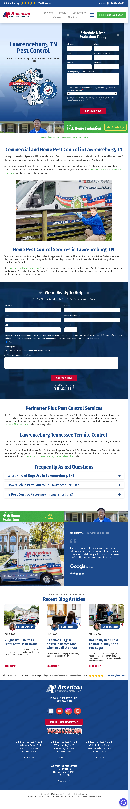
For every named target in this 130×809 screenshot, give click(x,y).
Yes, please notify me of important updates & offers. (28, 350)
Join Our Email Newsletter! (64, 722)
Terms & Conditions (44, 796)
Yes (8, 342)
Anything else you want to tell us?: (80, 71)
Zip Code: (98, 62)
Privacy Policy (60, 796)
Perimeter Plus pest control (17, 424)
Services (48, 12)
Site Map (30, 796)
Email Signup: (9, 346)
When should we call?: (103, 53)
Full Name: (71, 44)
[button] (123, 802)
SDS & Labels (73, 796)
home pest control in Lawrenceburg (24, 268)
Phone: (97, 44)
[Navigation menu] (92, 15)
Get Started (115, 127)
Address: (71, 62)
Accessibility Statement (91, 796)
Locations (78, 12)
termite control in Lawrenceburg (39, 456)
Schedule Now (93, 111)
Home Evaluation (111, 15)
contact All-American (64, 456)
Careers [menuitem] (57, 17)
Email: (70, 53)
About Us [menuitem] (72, 17)
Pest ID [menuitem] (62, 12)
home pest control (97, 169)
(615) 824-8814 (115, 3)
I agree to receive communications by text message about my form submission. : (91, 88)
